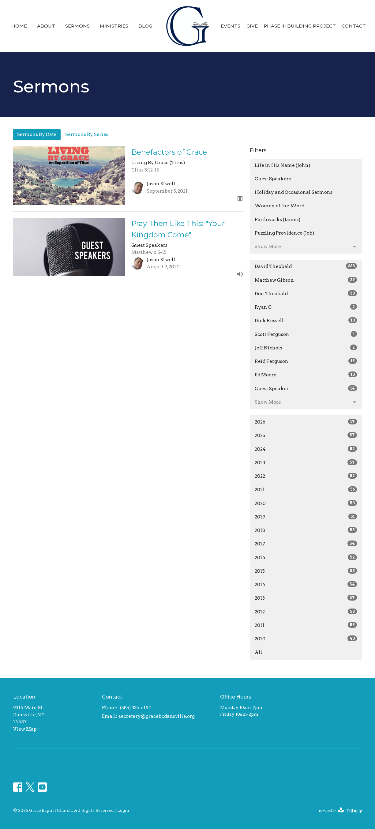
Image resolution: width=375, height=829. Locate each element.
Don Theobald (306, 293)
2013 (306, 598)
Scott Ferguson (306, 334)
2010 (306, 638)
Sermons (77, 26)
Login (123, 810)
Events (230, 26)
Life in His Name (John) (282, 165)
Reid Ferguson (306, 361)
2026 (306, 422)
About (46, 26)
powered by (340, 810)
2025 (306, 435)
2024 (306, 449)
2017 (306, 544)
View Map (25, 729)
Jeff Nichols (306, 348)
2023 (306, 462)
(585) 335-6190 (136, 707)
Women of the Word (279, 206)
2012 (306, 612)
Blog (145, 26)
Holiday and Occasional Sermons (293, 192)
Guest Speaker (306, 388)
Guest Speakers (273, 179)
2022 (306, 476)
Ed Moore (306, 374)
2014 (306, 584)
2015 (306, 571)
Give (252, 26)
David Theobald (306, 266)
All (258, 652)
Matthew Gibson (306, 280)
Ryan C (306, 307)
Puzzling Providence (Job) (284, 233)
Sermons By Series (86, 134)
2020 (306, 503)
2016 (306, 557)
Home (19, 26)
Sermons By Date (37, 134)
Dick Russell (306, 320)
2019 (306, 517)
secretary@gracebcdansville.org (157, 716)
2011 (306, 625)
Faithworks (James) (277, 219)
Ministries (114, 26)
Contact (354, 26)
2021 (306, 489)
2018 (306, 530)
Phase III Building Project (300, 26)
